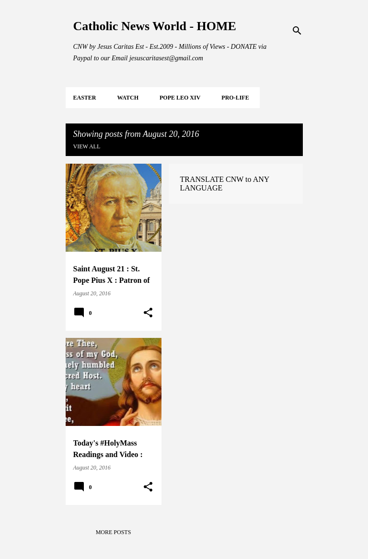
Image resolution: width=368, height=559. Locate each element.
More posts (113, 532)
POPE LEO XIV (180, 97)
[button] (148, 313)
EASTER (84, 97)
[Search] (297, 30)
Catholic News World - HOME (154, 26)
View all (87, 146)
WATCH (127, 97)
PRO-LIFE (235, 97)
